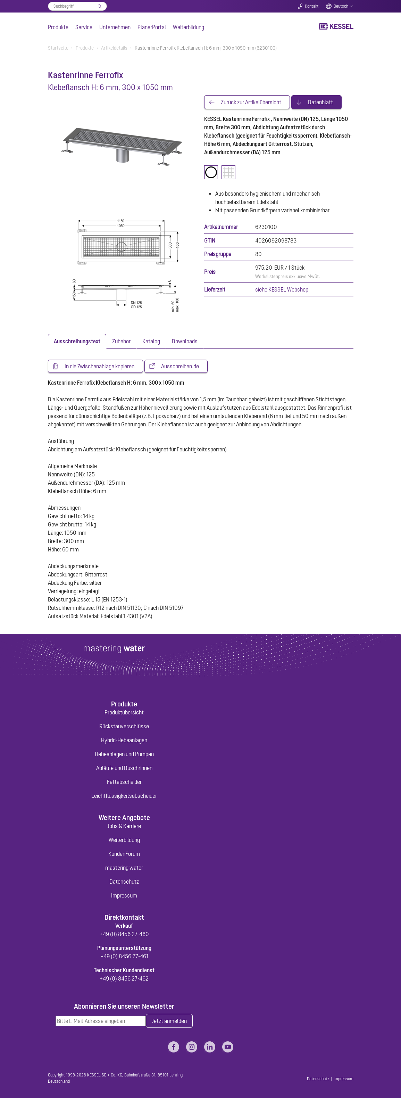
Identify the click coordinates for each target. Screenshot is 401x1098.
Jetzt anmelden (169, 1021)
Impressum (124, 895)
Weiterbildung (188, 27)
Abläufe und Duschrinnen (124, 768)
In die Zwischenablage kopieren (99, 366)
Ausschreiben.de (180, 366)
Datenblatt (320, 102)
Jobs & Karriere (124, 826)
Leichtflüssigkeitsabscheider (124, 796)
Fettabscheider (124, 782)
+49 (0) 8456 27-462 (124, 978)
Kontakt (312, 6)
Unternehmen (115, 27)
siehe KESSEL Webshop (281, 289)
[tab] (77, 341)
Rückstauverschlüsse (124, 726)
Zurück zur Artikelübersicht (251, 102)
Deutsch (341, 6)
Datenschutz (124, 881)
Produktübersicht (124, 712)
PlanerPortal (151, 27)
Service (83, 27)
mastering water (124, 868)
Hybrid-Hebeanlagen (124, 740)
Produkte (58, 27)
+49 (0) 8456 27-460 (124, 934)
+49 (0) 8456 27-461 (124, 956)
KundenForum (124, 854)
